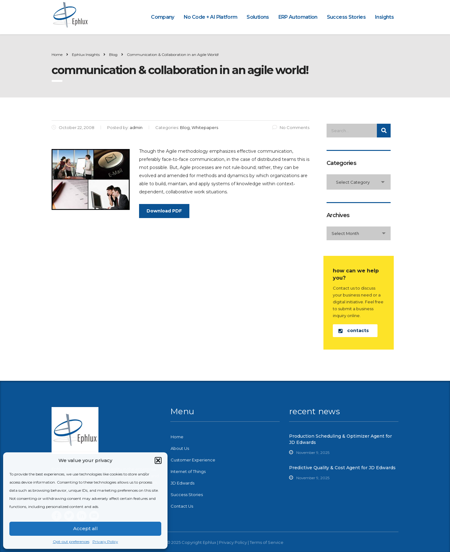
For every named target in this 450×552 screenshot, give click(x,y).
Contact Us (182, 506)
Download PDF (164, 211)
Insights (384, 17)
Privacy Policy (105, 541)
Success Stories (346, 17)
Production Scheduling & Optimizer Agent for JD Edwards (340, 439)
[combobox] (359, 182)
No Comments (290, 127)
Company (162, 17)
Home (57, 54)
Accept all (85, 528)
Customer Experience (193, 459)
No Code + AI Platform (211, 17)
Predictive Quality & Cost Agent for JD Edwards (342, 467)
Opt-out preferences (71, 541)
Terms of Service (266, 542)
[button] (158, 460)
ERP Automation (298, 17)
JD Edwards (182, 482)
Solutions (258, 17)
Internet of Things (188, 471)
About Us (180, 448)
